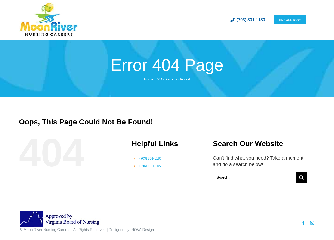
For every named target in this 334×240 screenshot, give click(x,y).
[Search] (301, 177)
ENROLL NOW (150, 166)
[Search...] (254, 177)
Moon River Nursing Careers (47, 230)
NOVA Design (142, 230)
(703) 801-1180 (150, 158)
